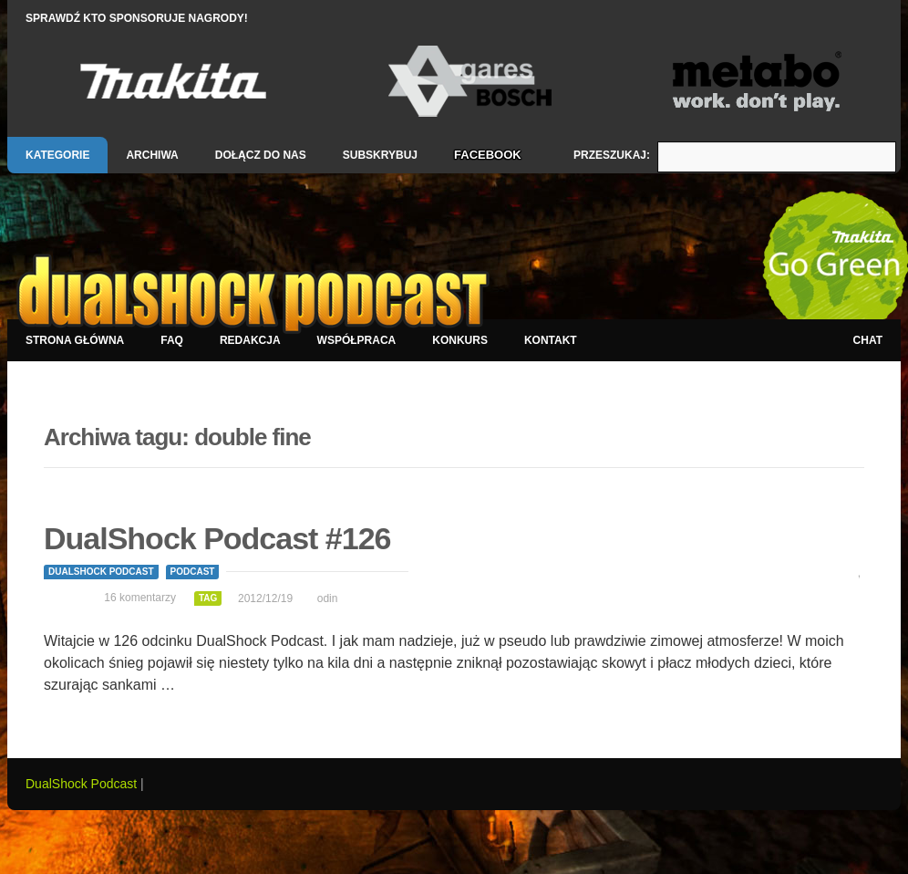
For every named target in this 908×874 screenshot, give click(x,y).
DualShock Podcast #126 (217, 538)
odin (327, 598)
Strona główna (75, 340)
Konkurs (460, 340)
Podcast (192, 572)
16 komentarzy (140, 597)
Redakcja (250, 340)
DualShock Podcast (101, 572)
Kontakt (550, 340)
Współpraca (357, 340)
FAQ (171, 340)
